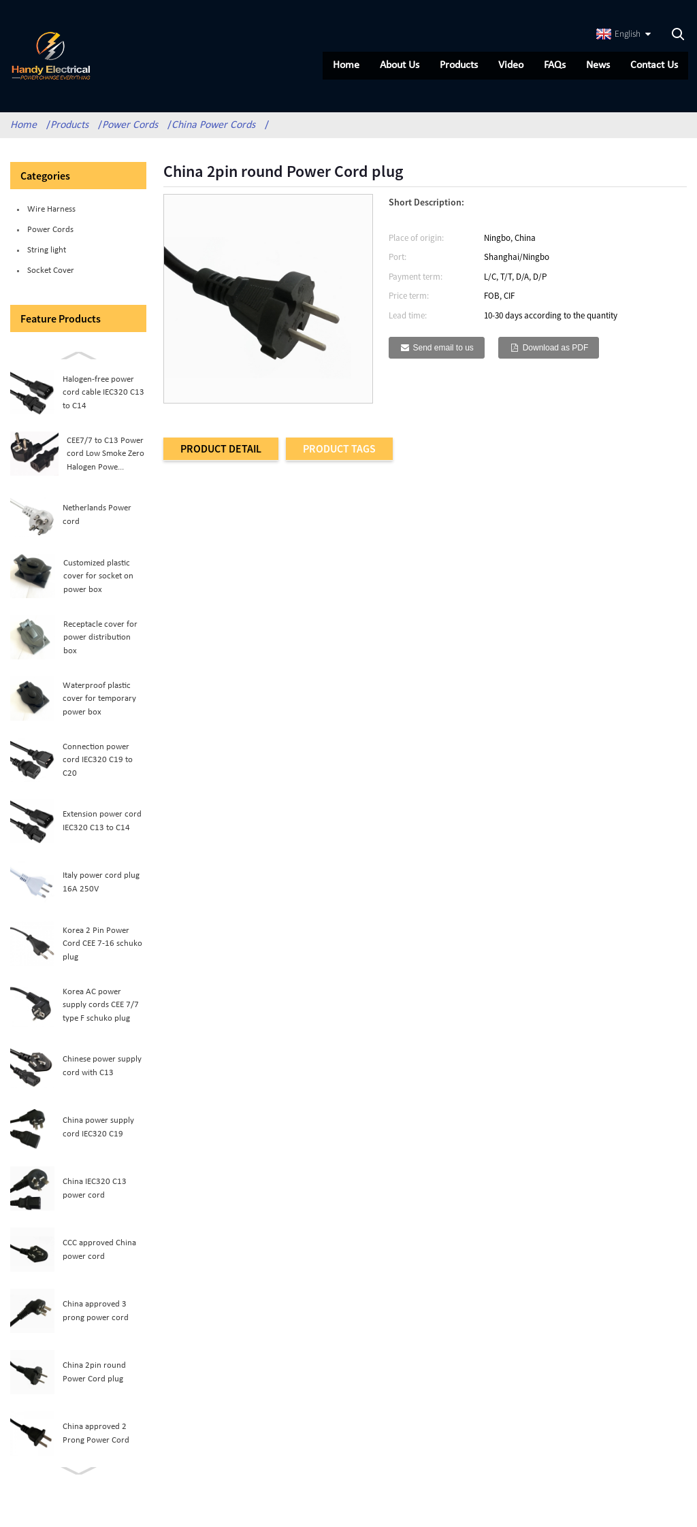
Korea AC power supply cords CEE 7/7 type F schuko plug (101, 1010)
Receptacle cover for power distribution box (100, 643)
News (597, 65)
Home (344, 65)
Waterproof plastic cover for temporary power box (99, 704)
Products (457, 65)
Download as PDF (556, 353)
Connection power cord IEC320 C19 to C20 (98, 765)
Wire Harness (51, 214)
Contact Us (653, 65)
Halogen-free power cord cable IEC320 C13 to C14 (103, 398)
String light (46, 255)
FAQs (553, 65)
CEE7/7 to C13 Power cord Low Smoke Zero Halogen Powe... (105, 459)
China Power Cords (213, 130)
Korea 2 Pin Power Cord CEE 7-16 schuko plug (102, 949)
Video (509, 65)
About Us (398, 65)
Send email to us (442, 353)
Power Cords (130, 130)
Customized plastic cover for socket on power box (98, 582)
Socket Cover (50, 276)
